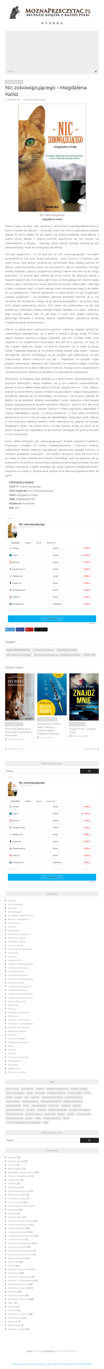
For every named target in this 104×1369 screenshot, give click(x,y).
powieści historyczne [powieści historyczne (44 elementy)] (57, 1110)
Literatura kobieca (14, 82)
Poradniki (13, 1016)
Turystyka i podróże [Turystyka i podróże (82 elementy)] (52, 1118)
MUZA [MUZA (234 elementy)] (26, 1106)
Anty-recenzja (15, 904)
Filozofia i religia (16, 941)
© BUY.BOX (92, 623)
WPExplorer (48, 1351)
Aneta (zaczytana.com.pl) (34, 99)
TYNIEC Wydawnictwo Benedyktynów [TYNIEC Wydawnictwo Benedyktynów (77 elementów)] (23, 1122)
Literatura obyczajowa (19, 986)
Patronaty (13, 1005)
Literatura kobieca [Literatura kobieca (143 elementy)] (30, 1101)
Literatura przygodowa (20, 994)
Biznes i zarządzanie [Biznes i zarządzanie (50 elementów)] (15, 1093)
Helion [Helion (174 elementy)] (9, 1097)
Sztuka (11, 1049)
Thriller (12, 1053)
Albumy (12, 900)
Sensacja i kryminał (18, 1042)
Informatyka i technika (20, 949)
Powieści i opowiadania (20, 1023)
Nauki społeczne (16, 1001)
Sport (11, 1046)
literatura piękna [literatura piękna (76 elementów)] (13, 1106)
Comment (41, 629)
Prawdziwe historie (18, 1027)
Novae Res (89, 655)
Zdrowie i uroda (16, 1072)
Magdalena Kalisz (67, 650)
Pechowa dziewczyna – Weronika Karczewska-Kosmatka (19, 732)
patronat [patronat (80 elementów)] (77, 1106)
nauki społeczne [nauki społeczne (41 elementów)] (39, 1106)
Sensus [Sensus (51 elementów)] (29, 1118)
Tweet (10, 629)
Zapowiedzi (14, 1068)
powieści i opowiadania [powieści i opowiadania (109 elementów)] (80, 1110)
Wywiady (13, 1064)
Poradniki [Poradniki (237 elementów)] (41, 1110)
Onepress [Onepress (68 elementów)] (65, 1106)
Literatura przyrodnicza (20, 997)
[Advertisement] (52, 49)
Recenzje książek (77, 724)
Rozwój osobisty (16, 1038)
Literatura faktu (16, 971)
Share (20, 629)
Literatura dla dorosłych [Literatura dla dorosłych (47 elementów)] (52, 1097)
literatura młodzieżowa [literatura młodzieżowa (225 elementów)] (51, 1101)
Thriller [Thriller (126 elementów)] (38, 1118)
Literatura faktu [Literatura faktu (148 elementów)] (13, 1101)
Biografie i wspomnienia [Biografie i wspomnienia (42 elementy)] (57, 1089)
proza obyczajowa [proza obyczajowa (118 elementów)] (34, 1114)
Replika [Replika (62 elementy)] (61, 1114)
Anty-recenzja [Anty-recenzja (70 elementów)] (12, 1089)
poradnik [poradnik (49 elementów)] (31, 1110)
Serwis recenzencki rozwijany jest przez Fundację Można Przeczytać (52, 1364)
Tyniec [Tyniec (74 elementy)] (66, 1118)
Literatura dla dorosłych (20, 964)
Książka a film (15, 960)
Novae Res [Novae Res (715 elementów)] (54, 1106)
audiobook (51, 543)
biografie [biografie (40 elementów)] (40, 1089)
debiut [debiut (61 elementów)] (30, 1093)
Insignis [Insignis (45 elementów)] (18, 1097)
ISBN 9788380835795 (18, 650)
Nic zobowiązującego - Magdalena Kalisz (57, 655)
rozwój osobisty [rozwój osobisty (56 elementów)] (84, 1114)
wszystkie (15, 543)
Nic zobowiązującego (18, 655)
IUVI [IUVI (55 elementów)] (26, 1097)
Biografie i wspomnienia (21, 915)
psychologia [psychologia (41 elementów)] (50, 1114)
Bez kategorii (15, 912)
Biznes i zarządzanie (47, 719)
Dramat (12, 926)
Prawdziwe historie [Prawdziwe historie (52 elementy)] (14, 1114)
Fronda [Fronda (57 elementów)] (87, 1093)
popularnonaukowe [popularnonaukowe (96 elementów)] (15, 1110)
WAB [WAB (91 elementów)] (45, 1122)
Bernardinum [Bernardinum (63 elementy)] (27, 1089)
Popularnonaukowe (18, 1012)
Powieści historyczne (19, 1020)
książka (28, 543)
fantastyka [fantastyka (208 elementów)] (40, 1093)
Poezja (11, 1009)
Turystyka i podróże (18, 1057)
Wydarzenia (14, 1061)
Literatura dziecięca (18, 968)
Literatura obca (16, 982)
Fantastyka (13, 930)
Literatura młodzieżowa (20, 979)
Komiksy (12, 956)
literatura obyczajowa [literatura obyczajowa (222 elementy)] (73, 1101)
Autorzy (12, 908)
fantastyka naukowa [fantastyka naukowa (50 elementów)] (56, 1093)
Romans (12, 1035)
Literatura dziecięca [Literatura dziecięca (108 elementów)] (73, 1097)
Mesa (29, 1351)
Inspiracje (13, 953)
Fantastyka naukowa (19, 934)
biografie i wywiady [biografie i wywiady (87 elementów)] (79, 1089)
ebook (38, 543)
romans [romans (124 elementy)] (70, 1114)
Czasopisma (14, 923)
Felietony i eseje (16, 938)
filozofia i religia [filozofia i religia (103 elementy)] (74, 1093)
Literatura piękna (17, 990)
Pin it (29, 629)
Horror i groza (15, 945)
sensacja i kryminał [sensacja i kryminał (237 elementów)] (14, 1118)
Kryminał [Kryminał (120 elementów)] (35, 1097)
